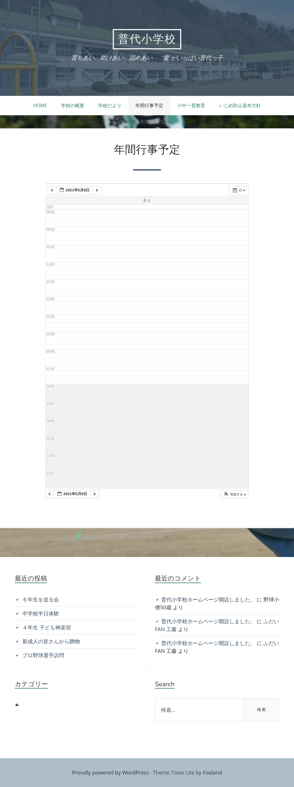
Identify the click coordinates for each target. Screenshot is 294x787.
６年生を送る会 (40, 599)
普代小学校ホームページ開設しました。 (208, 599)
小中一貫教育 (191, 105)
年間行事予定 (149, 105)
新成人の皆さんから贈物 (51, 641)
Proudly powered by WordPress (110, 772)
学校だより (109, 105)
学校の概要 (72, 105)
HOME (40, 105)
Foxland (212, 772)
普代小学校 (147, 39)
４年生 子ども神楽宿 (46, 627)
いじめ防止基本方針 (240, 105)
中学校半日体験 (40, 613)
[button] (234, 494)
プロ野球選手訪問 (43, 655)
